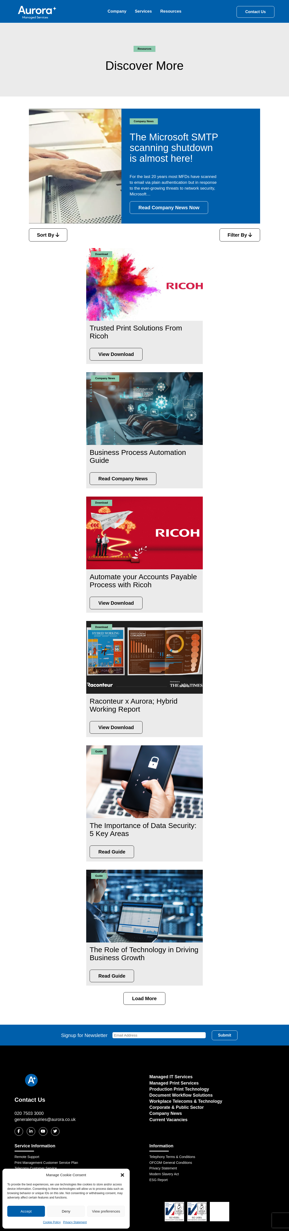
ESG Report (158, 1180)
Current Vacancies (168, 1119)
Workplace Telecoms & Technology (185, 1101)
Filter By (240, 235)
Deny (66, 1211)
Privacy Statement (75, 1222)
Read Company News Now (168, 207)
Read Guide (111, 851)
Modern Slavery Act (164, 1174)
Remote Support (27, 1157)
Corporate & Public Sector (176, 1107)
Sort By (48, 235)
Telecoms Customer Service (36, 1168)
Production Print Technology (179, 1089)
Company (117, 11)
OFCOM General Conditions (170, 1163)
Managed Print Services (174, 1083)
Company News (165, 1113)
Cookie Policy (52, 1222)
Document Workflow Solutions (181, 1095)
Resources (170, 11)
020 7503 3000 (29, 1113)
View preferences (106, 1211)
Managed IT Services (171, 1076)
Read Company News (123, 478)
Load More (144, 998)
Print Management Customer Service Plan (46, 1163)
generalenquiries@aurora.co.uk (45, 1119)
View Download (116, 354)
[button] (122, 1175)
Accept (26, 1211)
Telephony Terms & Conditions (172, 1157)
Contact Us (255, 12)
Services (143, 11)
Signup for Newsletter (133, 1035)
